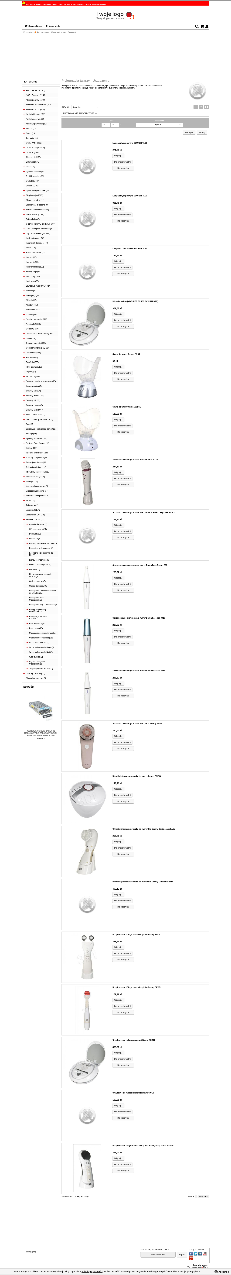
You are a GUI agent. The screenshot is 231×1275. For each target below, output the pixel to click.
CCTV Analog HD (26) (35, 148)
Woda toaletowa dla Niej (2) (41, 652)
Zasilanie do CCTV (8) (35, 515)
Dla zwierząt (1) (32, 162)
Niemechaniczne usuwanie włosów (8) (40, 575)
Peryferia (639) (32, 362)
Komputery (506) (33, 276)
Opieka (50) (31, 338)
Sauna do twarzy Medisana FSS (126, 407)
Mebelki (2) (30, 291)
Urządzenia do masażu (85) (41, 638)
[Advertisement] (115, 56)
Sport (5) (30, 424)
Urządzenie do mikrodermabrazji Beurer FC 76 (133, 1093)
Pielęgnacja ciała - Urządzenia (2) (37, 599)
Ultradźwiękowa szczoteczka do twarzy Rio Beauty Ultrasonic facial (142, 882)
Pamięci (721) (32, 357)
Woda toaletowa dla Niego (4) (41, 647)
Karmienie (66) (32, 262)
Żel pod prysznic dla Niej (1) (41, 669)
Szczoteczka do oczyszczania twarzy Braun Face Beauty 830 (139, 565)
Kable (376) (31, 248)
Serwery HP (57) (33, 400)
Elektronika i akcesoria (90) (37, 205)
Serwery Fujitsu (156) (35, 395)
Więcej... (118, 155)
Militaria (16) (31, 300)
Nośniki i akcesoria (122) (36, 319)
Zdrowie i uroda (43, 32)
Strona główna (35, 26)
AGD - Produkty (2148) (35, 95)
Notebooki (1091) (33, 324)
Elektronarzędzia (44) (35, 200)
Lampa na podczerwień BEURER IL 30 (129, 248)
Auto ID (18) (31, 128)
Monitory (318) (32, 305)
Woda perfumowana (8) (39, 642)
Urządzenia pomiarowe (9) (37, 486)
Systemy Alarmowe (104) (36, 438)
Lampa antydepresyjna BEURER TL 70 (129, 196)
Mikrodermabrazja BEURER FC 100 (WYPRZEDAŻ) (135, 301)
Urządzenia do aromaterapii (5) (42, 633)
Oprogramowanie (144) (36, 343)
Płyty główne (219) (34, 367)
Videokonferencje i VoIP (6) (37, 496)
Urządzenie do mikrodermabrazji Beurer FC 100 (133, 1040)
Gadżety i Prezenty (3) (35, 673)
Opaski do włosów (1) (38, 586)
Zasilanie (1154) (33, 510)
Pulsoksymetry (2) (36, 623)
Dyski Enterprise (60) (35, 176)
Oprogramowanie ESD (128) (38, 348)
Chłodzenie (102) (33, 157)
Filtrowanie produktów (78, 113)
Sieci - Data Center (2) (35, 415)
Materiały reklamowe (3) (36, 678)
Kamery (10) (31, 257)
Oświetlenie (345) (33, 353)
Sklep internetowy (200, 1265)
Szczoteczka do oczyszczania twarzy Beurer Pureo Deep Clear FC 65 (143, 512)
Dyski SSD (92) (32, 186)
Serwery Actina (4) (34, 386)
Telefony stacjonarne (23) (37, 457)
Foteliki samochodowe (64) (37, 210)
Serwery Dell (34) (33, 391)
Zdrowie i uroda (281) (35, 519)
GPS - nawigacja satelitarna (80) (40, 229)
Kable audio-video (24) (35, 252)
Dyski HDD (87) (32, 181)
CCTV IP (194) (32, 152)
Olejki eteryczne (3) (37, 581)
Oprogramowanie (194, 1267)
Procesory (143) (33, 376)
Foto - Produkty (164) (35, 214)
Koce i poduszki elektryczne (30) (43, 543)
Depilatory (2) (35, 534)
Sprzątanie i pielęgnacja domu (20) (40, 429)
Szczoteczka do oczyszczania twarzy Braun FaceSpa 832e (138, 618)
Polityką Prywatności (92, 1271)
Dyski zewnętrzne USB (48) (37, 190)
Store (205, 1267)
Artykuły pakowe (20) (35, 119)
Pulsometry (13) (36, 628)
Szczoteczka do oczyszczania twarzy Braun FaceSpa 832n (138, 671)
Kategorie (30, 81)
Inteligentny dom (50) (35, 238)
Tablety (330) (31, 448)
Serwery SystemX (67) (35, 410)
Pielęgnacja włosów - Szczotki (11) (38, 617)
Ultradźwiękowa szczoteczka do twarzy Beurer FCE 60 (136, 776)
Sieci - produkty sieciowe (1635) (39, 419)
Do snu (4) (30, 167)
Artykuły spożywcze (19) (36, 124)
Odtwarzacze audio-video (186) (39, 333)
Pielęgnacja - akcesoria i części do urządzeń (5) (42, 592)
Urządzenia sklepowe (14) (37, 491)
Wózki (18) (30, 500)
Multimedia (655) (33, 310)
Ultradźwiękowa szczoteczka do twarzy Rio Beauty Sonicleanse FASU (143, 829)
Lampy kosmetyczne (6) (39, 560)
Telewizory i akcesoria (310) (38, 472)
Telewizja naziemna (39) (36, 462)
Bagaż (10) (30, 133)
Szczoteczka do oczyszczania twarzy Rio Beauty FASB (137, 723)
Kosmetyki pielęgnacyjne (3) (41, 548)
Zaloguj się (31, 1252)
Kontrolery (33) (32, 281)
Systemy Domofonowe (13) (37, 443)
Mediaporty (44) (32, 295)
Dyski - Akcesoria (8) (35, 171)
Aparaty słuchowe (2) (38, 524)
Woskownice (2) (36, 657)
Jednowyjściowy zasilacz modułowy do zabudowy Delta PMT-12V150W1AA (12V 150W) (40, 733)
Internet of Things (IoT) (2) (37, 243)
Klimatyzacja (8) (33, 272)
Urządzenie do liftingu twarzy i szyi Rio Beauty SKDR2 (136, 987)
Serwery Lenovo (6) (34, 405)
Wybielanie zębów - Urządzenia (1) (37, 663)
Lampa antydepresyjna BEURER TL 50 (129, 143)
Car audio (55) (32, 138)
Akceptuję (223, 1272)
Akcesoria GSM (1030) (35, 100)
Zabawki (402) (32, 505)
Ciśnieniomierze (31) (38, 529)
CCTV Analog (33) (33, 143)
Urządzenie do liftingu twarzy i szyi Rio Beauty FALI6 (136, 934)
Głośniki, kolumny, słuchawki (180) (40, 224)
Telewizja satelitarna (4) (36, 467)
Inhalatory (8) (35, 539)
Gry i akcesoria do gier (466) (38, 233)
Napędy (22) (31, 314)
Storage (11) (31, 434)
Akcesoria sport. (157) (35, 109)
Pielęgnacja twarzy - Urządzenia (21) (38, 610)
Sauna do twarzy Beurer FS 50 (126, 354)
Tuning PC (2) (32, 481)
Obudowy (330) (32, 329)
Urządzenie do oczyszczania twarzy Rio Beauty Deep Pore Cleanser (142, 1146)
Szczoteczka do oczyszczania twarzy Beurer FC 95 (135, 460)
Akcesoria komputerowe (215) (38, 105)
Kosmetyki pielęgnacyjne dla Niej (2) (41, 554)
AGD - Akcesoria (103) (35, 90)
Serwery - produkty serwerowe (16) (41, 381)
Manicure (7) (34, 569)
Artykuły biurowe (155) (35, 114)
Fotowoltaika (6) (33, 219)
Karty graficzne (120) (35, 267)
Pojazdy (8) (31, 372)
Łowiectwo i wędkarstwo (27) (38, 286)
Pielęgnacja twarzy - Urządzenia (63, 32)
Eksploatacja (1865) (34, 195)
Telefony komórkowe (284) (37, 453)
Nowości (28, 687)
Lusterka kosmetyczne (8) (40, 565)
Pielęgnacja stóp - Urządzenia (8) (43, 605)
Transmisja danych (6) (35, 477)
